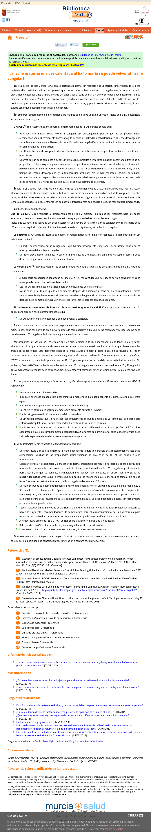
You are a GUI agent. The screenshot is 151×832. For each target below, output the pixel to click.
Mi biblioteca (84, 30)
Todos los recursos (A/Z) (28, 30)
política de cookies (114, 829)
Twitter (4, 19)
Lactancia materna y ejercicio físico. (35, 722)
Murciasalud (6, 3)
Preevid (26, 3)
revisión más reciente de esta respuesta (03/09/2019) (53, 65)
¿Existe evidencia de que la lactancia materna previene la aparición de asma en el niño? (64, 712)
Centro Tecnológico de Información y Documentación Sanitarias (69, 741)
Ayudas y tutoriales (118, 30)
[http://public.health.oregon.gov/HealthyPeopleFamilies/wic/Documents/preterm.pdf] (88, 590)
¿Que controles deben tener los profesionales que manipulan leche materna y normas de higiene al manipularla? (77, 687)
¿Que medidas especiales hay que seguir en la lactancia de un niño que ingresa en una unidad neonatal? (72, 715)
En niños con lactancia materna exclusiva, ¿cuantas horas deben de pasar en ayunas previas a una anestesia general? (79, 705)
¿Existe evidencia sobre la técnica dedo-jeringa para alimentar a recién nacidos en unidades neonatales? (72, 680)
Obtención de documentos (59, 30)
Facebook (8, 19)
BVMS (17, 3)
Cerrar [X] (135, 815)
